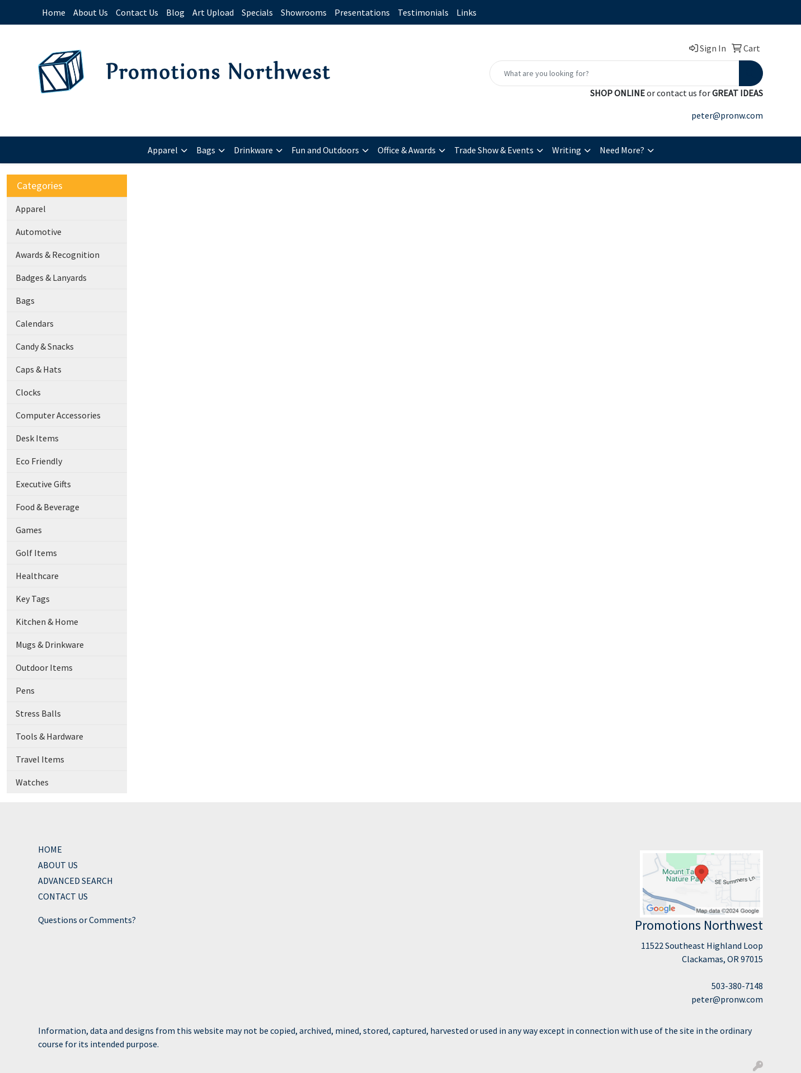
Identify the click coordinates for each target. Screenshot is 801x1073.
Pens (25, 690)
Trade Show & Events (494, 150)
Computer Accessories (58, 415)
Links (466, 12)
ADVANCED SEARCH (75, 880)
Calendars (35, 323)
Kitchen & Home (47, 621)
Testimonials (423, 12)
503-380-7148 (737, 985)
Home (53, 12)
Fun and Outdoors (325, 150)
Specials (257, 12)
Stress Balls (38, 713)
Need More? (622, 150)
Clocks (28, 392)
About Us (90, 12)
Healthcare (37, 575)
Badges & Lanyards (51, 277)
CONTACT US (63, 896)
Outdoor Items (44, 667)
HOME (50, 849)
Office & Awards (407, 150)
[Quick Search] (614, 73)
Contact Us (137, 12)
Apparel (163, 150)
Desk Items (37, 438)
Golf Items (36, 552)
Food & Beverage (47, 506)
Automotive (39, 231)
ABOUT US (58, 864)
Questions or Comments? (87, 919)
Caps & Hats (39, 369)
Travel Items (40, 759)
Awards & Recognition (58, 254)
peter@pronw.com (727, 115)
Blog (175, 12)
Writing (566, 150)
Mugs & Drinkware (50, 644)
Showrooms (304, 12)
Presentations (362, 12)
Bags (205, 150)
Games (29, 529)
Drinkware (253, 150)
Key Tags (33, 598)
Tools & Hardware (49, 736)
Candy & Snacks (45, 346)
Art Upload (213, 12)
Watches (32, 782)
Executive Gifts (43, 484)
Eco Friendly (39, 461)
